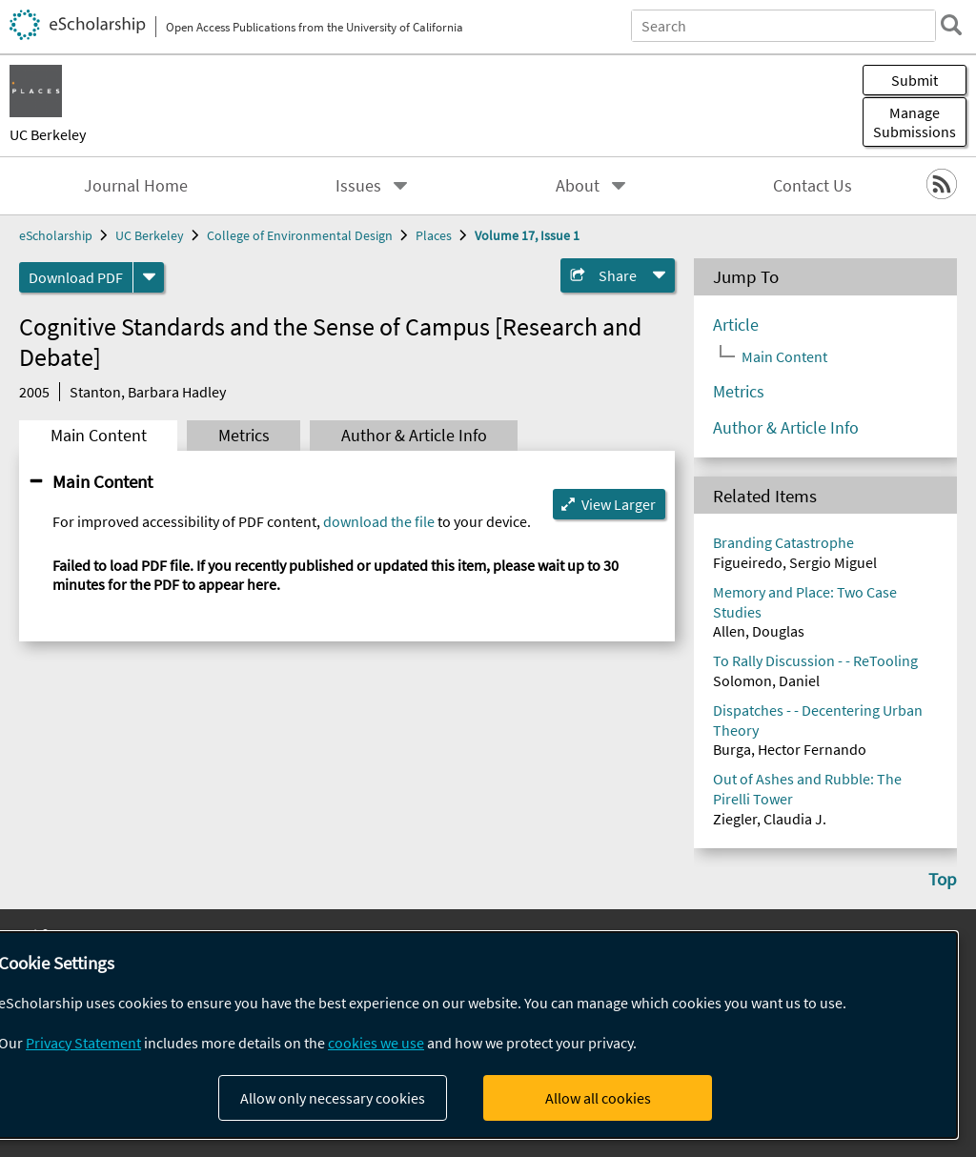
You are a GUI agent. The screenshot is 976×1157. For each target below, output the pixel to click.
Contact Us (812, 185)
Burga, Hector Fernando (789, 749)
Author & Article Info (414, 435)
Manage (914, 122)
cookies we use (376, 1042)
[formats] (148, 277)
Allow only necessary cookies (332, 1097)
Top (942, 878)
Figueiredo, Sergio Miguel (795, 562)
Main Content (99, 435)
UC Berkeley (48, 134)
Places (434, 235)
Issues (358, 185)
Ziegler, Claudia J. (769, 818)
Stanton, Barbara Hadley (148, 391)
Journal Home (136, 185)
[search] (951, 25)
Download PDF (76, 277)
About (578, 185)
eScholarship (55, 235)
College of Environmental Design (300, 235)
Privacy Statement (83, 1042)
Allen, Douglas (758, 630)
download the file (379, 521)
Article (736, 325)
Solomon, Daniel (766, 680)
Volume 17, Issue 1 (527, 235)
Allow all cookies (598, 1097)
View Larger (618, 504)
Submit (914, 80)
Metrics (244, 435)
